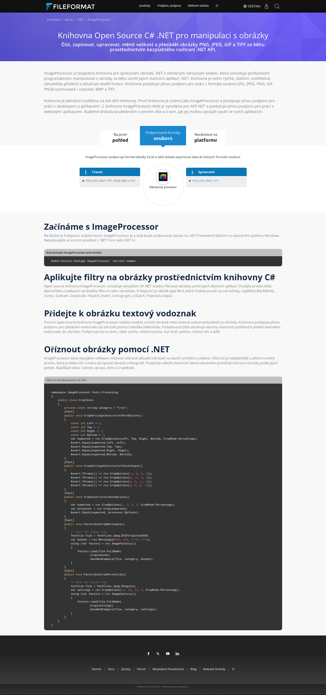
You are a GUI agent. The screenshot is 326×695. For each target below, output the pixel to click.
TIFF (215, 181)
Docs (107, 669)
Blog (196, 669)
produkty (144, 6)
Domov (91, 669)
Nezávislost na (207, 137)
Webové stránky (198, 6)
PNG (195, 181)
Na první (118, 137)
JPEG (202, 181)
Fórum (140, 669)
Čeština (251, 6)
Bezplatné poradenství (169, 669)
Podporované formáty (163, 135)
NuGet (54, 235)
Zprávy (123, 669)
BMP (209, 181)
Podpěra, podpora (169, 6)
